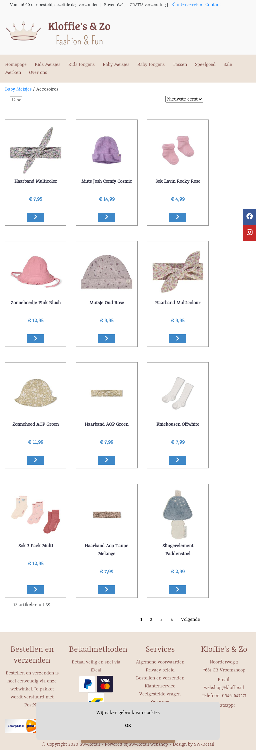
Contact (213, 4)
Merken (13, 72)
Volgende (190, 619)
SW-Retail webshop (148, 744)
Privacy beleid (160, 670)
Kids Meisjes (47, 64)
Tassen (180, 64)
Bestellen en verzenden (160, 678)
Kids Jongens (81, 64)
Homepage (16, 64)
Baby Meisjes (116, 64)
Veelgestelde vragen (160, 694)
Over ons (38, 72)
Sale (228, 64)
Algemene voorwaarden (160, 662)
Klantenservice (186, 4)
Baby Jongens (151, 64)
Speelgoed (205, 64)
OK (128, 725)
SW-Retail (204, 744)
